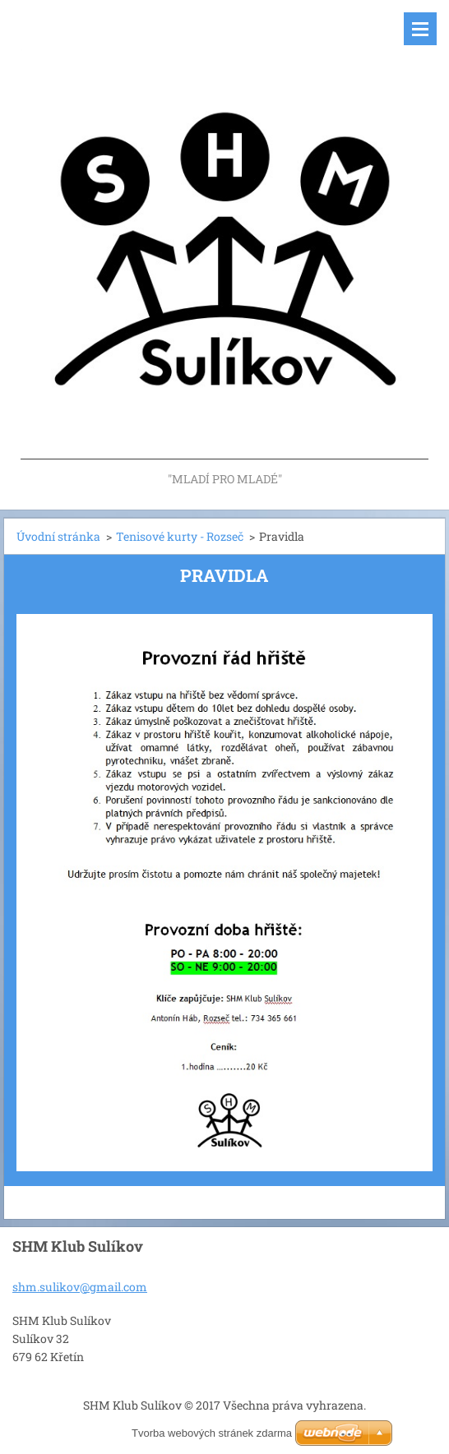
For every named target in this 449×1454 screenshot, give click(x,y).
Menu (420, 28)
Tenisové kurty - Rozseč (179, 536)
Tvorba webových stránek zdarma (212, 1433)
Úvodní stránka (58, 536)
